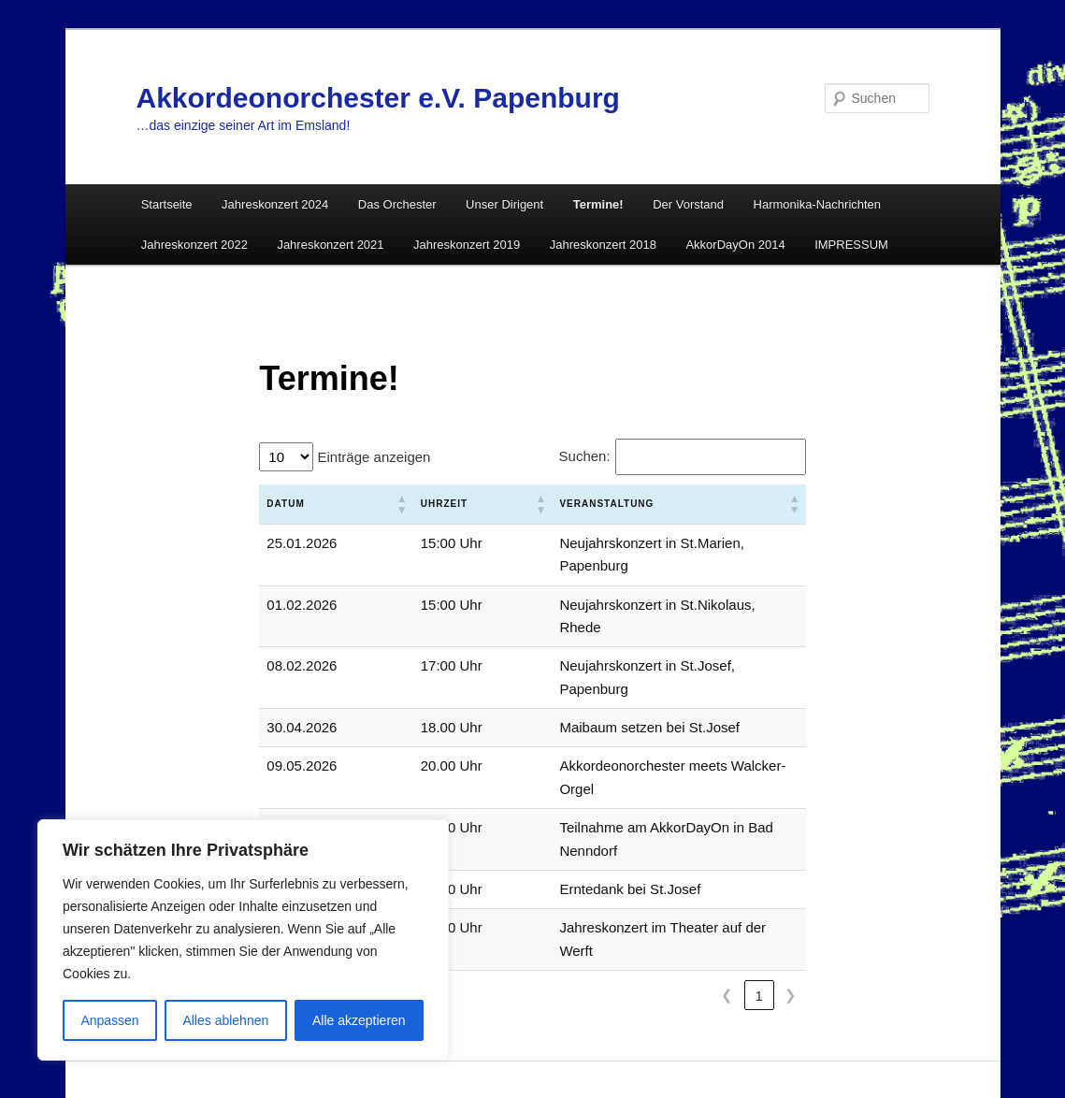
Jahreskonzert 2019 (466, 245)
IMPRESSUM (851, 245)
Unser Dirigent (504, 204)
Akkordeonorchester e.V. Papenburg (378, 97)
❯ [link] (790, 858)
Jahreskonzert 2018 (603, 245)
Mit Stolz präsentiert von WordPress (533, 1032)
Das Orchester (397, 204)
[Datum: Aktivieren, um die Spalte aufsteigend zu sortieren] (313, 504)
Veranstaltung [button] (517, 503)
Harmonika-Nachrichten (818, 204)
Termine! (598, 204)
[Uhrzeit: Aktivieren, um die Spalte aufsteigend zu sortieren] (415, 504)
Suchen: (585, 456)
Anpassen (109, 1020)
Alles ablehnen (225, 1020)
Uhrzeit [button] (397, 503)
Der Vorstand (688, 204)
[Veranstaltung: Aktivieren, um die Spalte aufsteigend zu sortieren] (634, 504)
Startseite (167, 204)
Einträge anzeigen (371, 457)
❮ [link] (727, 858)
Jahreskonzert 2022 (194, 245)
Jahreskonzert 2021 (330, 245)
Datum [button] (285, 503)
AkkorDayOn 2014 (734, 245)
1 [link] (758, 858)
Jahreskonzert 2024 (275, 204)
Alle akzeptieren (359, 1020)
